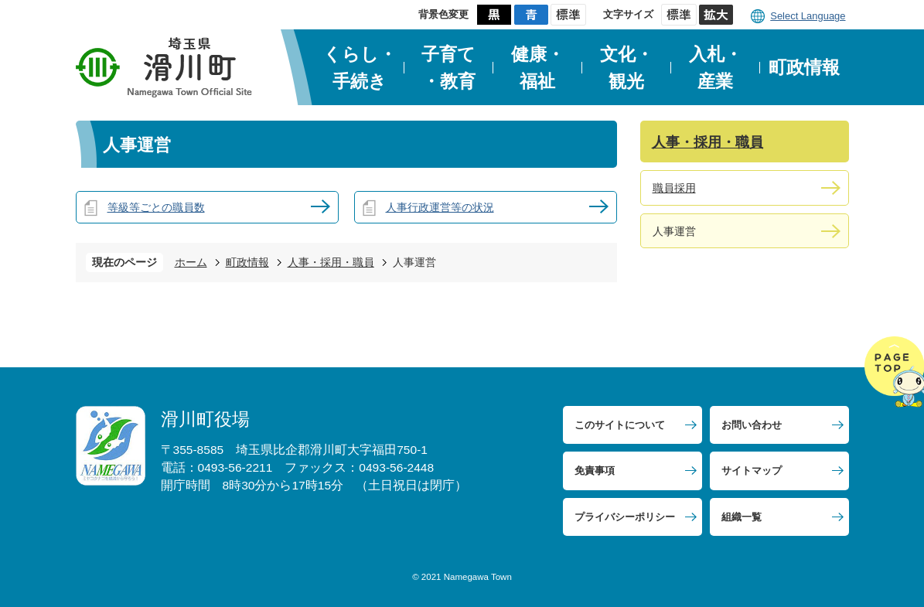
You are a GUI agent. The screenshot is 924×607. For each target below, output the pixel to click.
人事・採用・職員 (331, 262)
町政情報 (804, 67)
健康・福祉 (537, 67)
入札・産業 (715, 67)
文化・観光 (626, 67)
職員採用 (674, 188)
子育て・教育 (448, 67)
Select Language (807, 16)
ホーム (191, 262)
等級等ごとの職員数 (156, 207)
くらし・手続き (360, 67)
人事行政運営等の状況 (440, 207)
